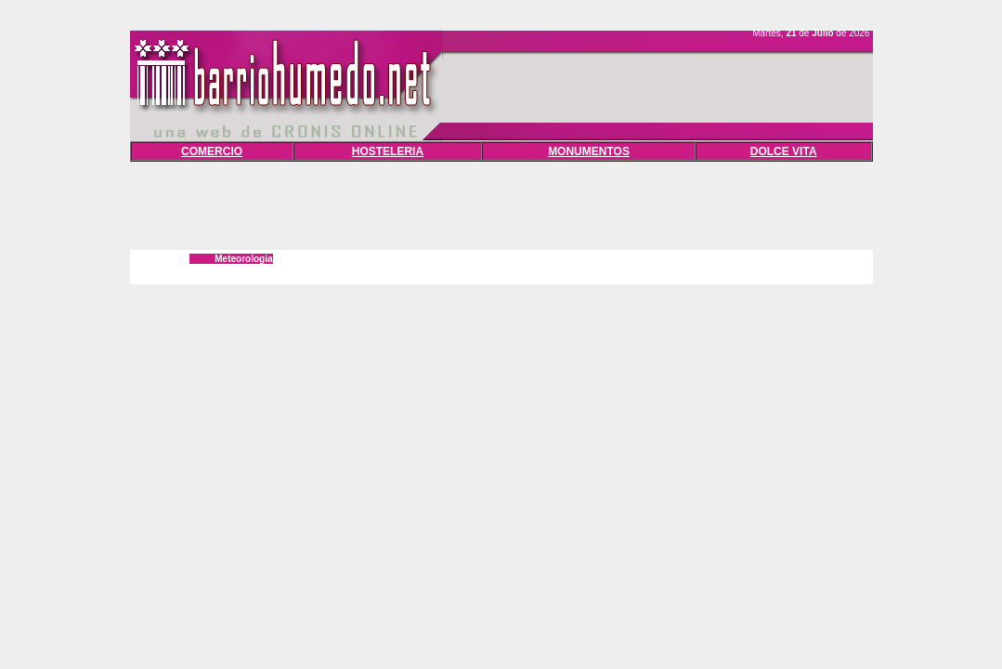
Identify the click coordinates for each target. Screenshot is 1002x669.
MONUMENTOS (589, 151)
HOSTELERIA (387, 151)
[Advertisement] (501, 203)
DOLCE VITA (783, 151)
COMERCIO (211, 151)
